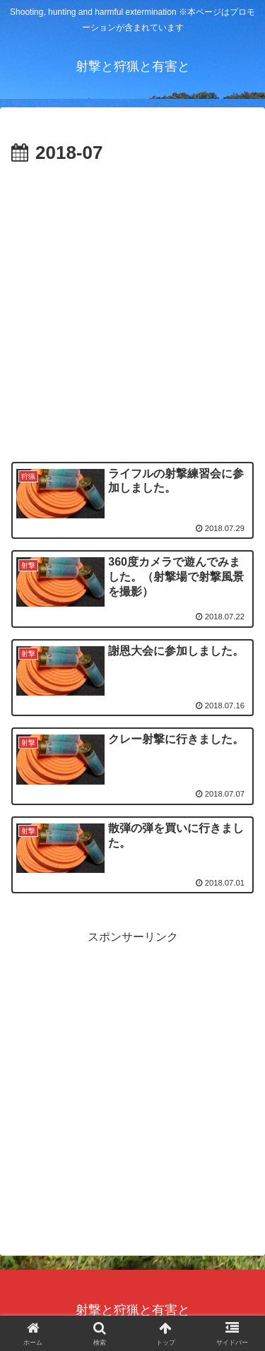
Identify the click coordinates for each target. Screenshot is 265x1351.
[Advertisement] (132, 309)
